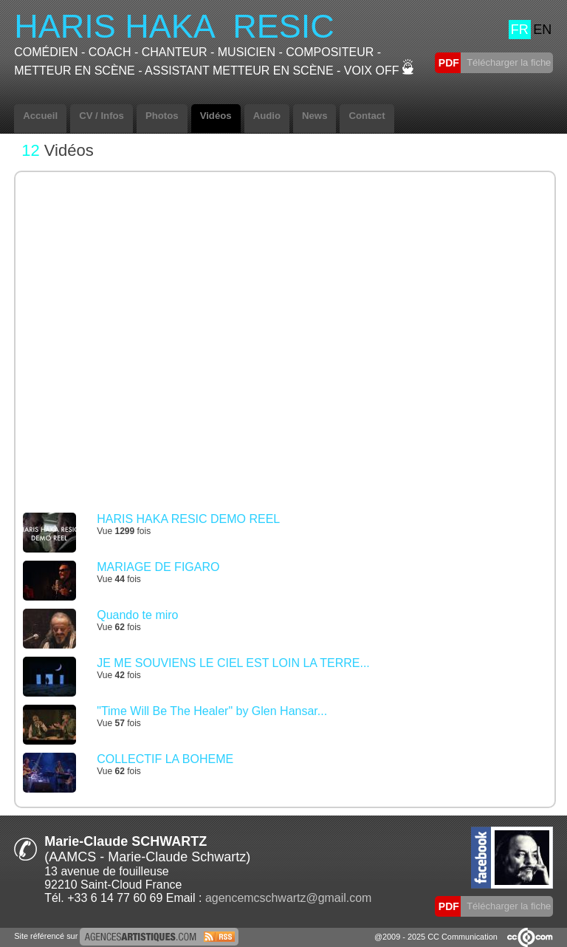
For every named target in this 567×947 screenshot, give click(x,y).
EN (542, 29)
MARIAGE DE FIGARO (158, 567)
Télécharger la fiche (507, 62)
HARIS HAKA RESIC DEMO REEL (188, 519)
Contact (366, 115)
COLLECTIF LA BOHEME (165, 759)
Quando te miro (137, 615)
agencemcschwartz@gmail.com (288, 898)
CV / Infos (101, 115)
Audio (267, 115)
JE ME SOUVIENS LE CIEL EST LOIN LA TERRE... (233, 663)
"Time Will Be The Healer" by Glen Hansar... (212, 711)
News (314, 115)
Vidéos (216, 115)
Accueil (40, 115)
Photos (162, 115)
